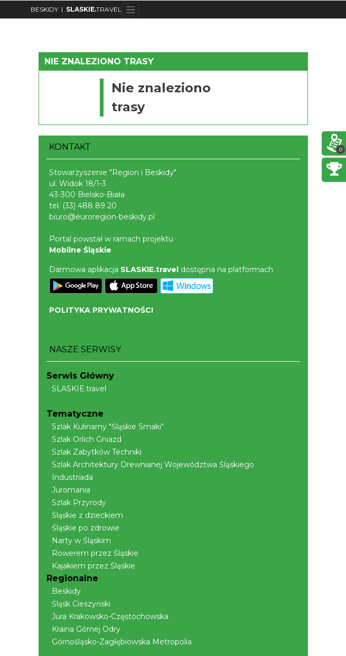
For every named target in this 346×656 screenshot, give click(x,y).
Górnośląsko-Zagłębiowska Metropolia (119, 642)
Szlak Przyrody (76, 502)
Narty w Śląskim (78, 540)
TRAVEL (93, 9)
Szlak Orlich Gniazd (83, 439)
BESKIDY (44, 9)
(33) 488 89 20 (89, 205)
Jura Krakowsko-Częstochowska (107, 616)
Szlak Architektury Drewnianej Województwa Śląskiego (150, 464)
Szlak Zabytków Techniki (94, 452)
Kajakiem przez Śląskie (90, 566)
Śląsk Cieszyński (78, 604)
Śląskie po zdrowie (82, 528)
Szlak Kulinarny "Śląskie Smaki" (105, 426)
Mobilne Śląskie (80, 250)
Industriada (69, 477)
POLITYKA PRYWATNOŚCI (101, 310)
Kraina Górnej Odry (83, 629)
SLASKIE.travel (76, 388)
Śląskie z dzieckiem (84, 515)
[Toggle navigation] (130, 9)
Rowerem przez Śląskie (92, 553)
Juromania (68, 490)
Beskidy (63, 591)
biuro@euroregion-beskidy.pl (102, 216)
